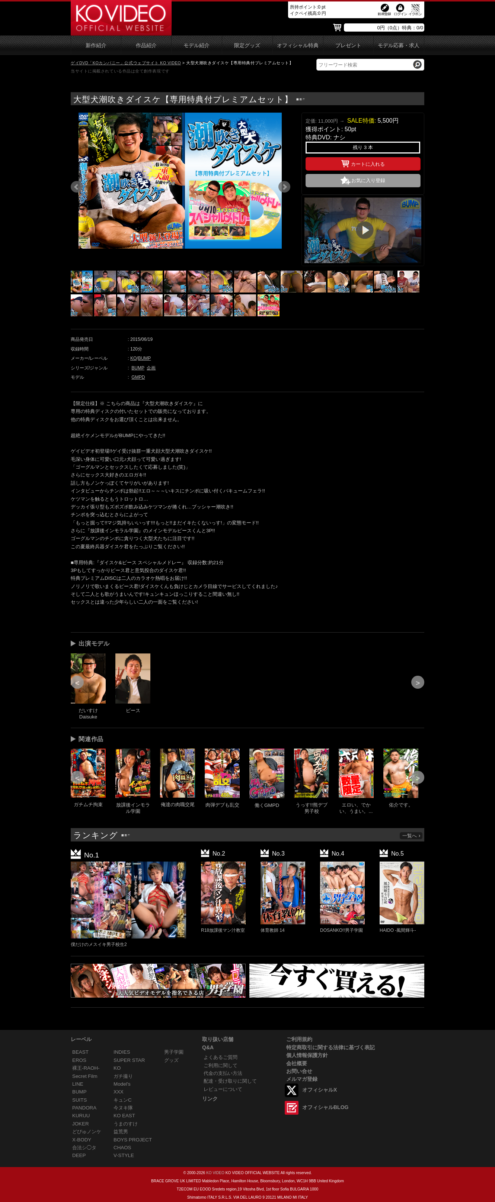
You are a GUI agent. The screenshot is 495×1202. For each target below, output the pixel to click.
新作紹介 (96, 45)
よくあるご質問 (220, 1057)
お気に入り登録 (368, 180)
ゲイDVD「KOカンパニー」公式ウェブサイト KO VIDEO (126, 63)
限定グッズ (247, 45)
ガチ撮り (123, 1076)
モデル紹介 (196, 45)
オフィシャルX (319, 1090)
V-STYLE (124, 1155)
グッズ (171, 1060)
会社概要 (296, 1063)
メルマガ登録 (301, 1079)
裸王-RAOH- (86, 1068)
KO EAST (124, 1115)
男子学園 (173, 1052)
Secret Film (85, 1076)
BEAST (80, 1052)
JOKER (80, 1124)
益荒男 (121, 1131)
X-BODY (81, 1140)
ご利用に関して (220, 1065)
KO (133, 358)
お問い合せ (299, 1071)
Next (284, 187)
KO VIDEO (215, 1173)
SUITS (79, 1100)
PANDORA (84, 1108)
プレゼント (348, 45)
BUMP (144, 358)
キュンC (123, 1100)
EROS (79, 1060)
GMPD (138, 377)
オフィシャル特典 (298, 45)
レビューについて (223, 1089)
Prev (77, 187)
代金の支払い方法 (223, 1073)
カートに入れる (363, 163)
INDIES (122, 1052)
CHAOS (122, 1147)
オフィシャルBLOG (325, 1107)
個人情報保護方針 (307, 1055)
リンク (210, 1099)
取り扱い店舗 (217, 1039)
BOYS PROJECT (133, 1140)
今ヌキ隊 (123, 1108)
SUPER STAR (129, 1060)
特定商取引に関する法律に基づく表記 (330, 1047)
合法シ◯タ (84, 1147)
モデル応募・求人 (398, 45)
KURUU (81, 1115)
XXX (119, 1092)
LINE (77, 1084)
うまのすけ (126, 1124)
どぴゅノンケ (86, 1131)
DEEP (79, 1155)
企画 (151, 368)
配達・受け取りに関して (230, 1081)
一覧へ (411, 836)
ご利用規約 (299, 1039)
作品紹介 (146, 45)
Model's (122, 1084)
